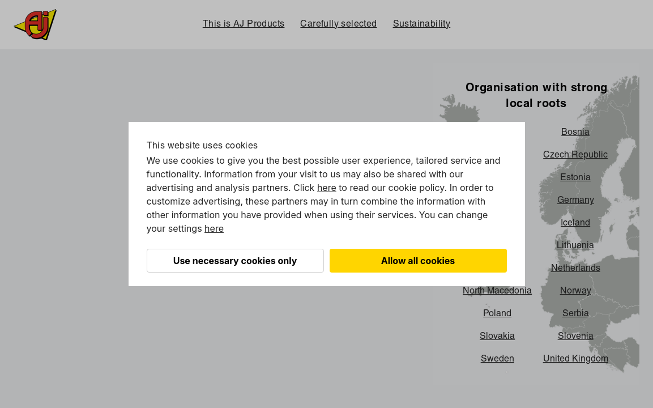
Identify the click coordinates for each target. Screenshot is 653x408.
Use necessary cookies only (235, 260)
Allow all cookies (418, 260)
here (326, 187)
